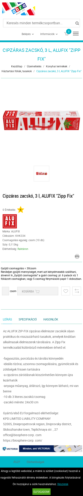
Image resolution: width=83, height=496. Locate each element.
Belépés (26, 34)
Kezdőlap (16, 66)
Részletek (62, 484)
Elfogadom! (41, 491)
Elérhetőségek (35, 462)
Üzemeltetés (34, 66)
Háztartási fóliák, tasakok (17, 71)
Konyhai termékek (56, 66)
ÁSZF (16, 462)
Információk (47, 34)
